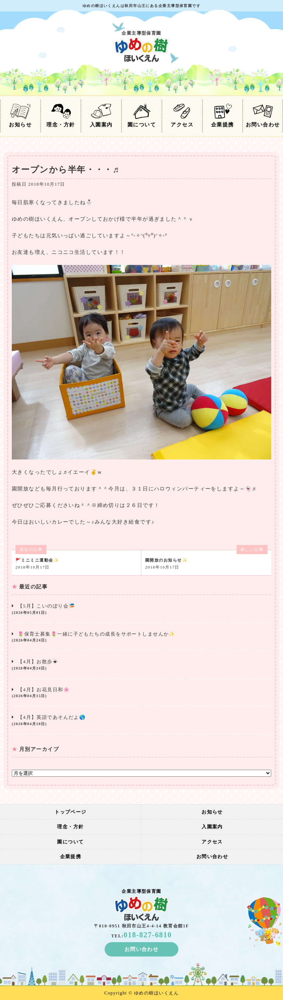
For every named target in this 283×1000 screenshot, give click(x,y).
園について (141, 115)
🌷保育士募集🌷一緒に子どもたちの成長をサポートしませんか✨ (141, 637)
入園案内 (101, 115)
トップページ (71, 812)
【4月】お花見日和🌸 (141, 693)
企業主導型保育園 (141, 46)
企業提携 (222, 115)
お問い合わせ (263, 115)
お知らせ (20, 115)
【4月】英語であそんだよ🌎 (141, 720)
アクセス (182, 115)
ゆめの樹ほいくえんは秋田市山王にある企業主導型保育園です (141, 6)
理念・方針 (60, 115)
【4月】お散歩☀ (141, 665)
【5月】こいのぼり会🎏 (141, 609)
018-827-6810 (148, 935)
